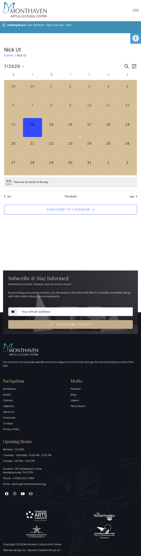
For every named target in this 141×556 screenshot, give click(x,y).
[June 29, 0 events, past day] (13, 89)
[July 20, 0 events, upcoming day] (13, 146)
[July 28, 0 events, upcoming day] (32, 165)
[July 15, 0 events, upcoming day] (51, 127)
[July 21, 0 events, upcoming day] (32, 146)
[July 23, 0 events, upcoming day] (70, 146)
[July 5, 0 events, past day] (127, 89)
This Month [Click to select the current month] (70, 196)
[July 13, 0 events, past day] (13, 127)
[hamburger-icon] (136, 10)
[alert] (70, 182)
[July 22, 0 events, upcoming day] (51, 146)
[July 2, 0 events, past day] (70, 89)
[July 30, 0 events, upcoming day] (70, 165)
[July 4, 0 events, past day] (108, 89)
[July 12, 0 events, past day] (127, 108)
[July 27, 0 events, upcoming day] (13, 165)
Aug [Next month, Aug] (133, 196)
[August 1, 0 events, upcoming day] (108, 165)
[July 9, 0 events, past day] (70, 108)
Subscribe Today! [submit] (71, 324)
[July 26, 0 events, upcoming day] (127, 146)
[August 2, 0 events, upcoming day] (127, 165)
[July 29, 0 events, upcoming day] (51, 165)
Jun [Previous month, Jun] (7, 196)
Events (9, 55)
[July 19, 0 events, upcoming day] (127, 127)
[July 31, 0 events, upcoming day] (89, 165)
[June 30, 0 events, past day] (32, 89)
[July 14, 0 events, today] (32, 127)
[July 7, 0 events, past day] (32, 108)
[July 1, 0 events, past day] (51, 89)
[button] (135, 38)
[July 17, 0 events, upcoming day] (89, 127)
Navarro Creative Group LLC (44, 550)
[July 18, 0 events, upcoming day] (108, 127)
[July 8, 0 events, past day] (51, 108)
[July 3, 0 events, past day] (89, 89)
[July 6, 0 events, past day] (13, 108)
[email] (75, 311)
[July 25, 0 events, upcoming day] (108, 146)
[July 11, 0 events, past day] (108, 108)
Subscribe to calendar (68, 209)
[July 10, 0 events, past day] (89, 108)
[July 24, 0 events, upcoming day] (89, 146)
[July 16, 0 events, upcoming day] (70, 127)
